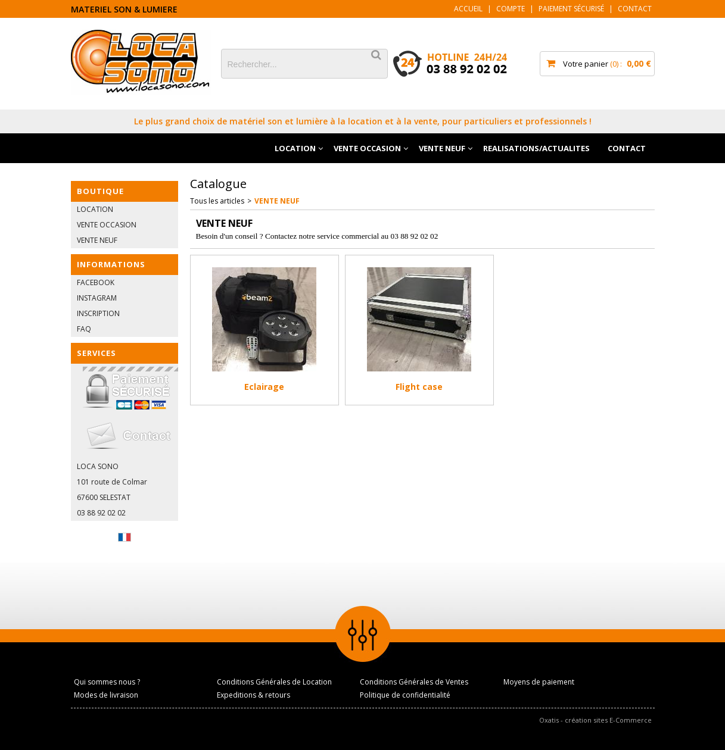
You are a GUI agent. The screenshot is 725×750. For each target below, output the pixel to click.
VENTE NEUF (442, 148)
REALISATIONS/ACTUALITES (536, 148)
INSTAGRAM (97, 298)
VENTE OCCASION (367, 148)
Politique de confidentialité (405, 695)
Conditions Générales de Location (274, 682)
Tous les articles (217, 201)
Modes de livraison (106, 695)
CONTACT (627, 148)
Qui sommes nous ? (107, 682)
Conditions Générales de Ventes (414, 682)
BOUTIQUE (100, 191)
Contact (635, 9)
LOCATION (295, 148)
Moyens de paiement (538, 682)
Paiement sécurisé (571, 9)
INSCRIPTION (98, 313)
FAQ (84, 329)
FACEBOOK (95, 282)
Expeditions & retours (253, 695)
